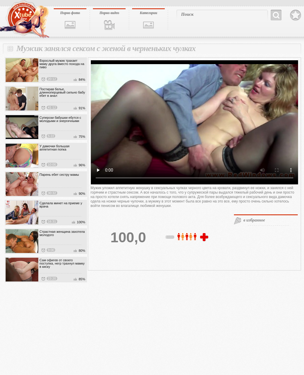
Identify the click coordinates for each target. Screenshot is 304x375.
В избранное (295, 15)
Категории (148, 13)
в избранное (254, 220)
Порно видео (109, 13)
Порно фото (70, 13)
